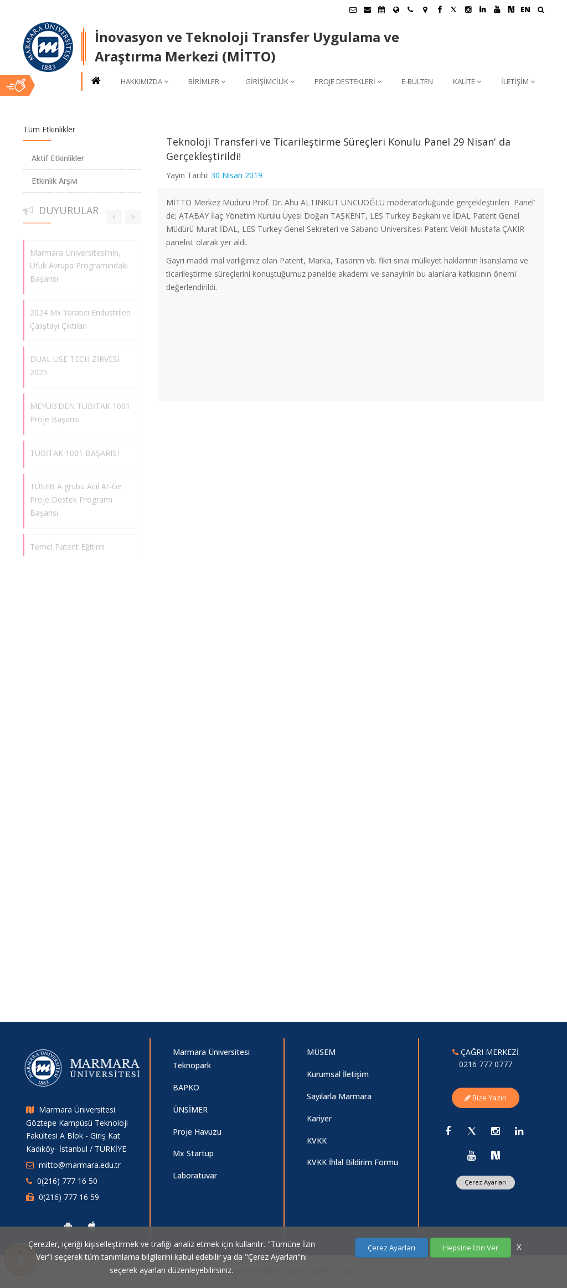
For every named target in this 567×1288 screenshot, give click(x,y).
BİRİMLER (206, 81)
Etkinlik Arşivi (55, 180)
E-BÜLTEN (417, 81)
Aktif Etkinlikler (58, 158)
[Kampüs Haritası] (424, 9)
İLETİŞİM (518, 81)
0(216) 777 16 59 (69, 1197)
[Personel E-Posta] (367, 9)
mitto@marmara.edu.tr (80, 1165)
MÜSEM (321, 1052)
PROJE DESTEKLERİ (348, 81)
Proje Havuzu (197, 1131)
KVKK (317, 1140)
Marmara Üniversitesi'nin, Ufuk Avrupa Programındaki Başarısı (79, 260)
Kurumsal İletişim (338, 1074)
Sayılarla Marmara (339, 1096)
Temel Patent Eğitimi (67, 541)
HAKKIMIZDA (144, 81)
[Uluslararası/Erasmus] (395, 9)
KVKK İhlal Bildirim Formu (352, 1162)
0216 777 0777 (485, 1064)
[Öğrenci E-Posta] (352, 9)
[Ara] (540, 11)
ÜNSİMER (190, 1109)
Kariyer (319, 1118)
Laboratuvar (195, 1175)
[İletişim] (410, 9)
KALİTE (467, 81)
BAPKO (186, 1087)
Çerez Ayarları (486, 1182)
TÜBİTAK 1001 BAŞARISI (74, 447)
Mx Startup (193, 1153)
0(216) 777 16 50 (67, 1181)
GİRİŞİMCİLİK (270, 81)
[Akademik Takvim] (381, 9)
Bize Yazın (486, 1098)
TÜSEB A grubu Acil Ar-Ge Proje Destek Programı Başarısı (76, 494)
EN (525, 9)
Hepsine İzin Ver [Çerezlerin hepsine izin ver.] (470, 1248)
